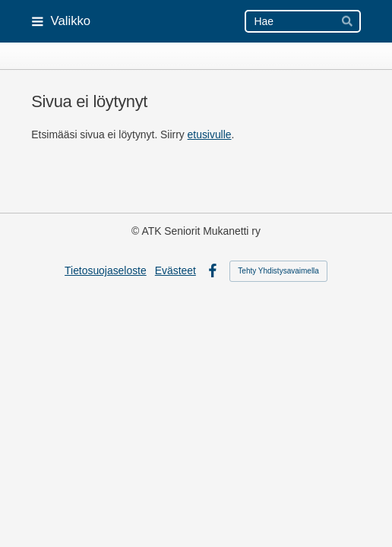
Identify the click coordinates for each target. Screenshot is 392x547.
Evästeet (175, 270)
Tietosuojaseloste (106, 270)
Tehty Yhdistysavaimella (278, 271)
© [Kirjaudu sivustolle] (136, 231)
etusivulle (210, 134)
